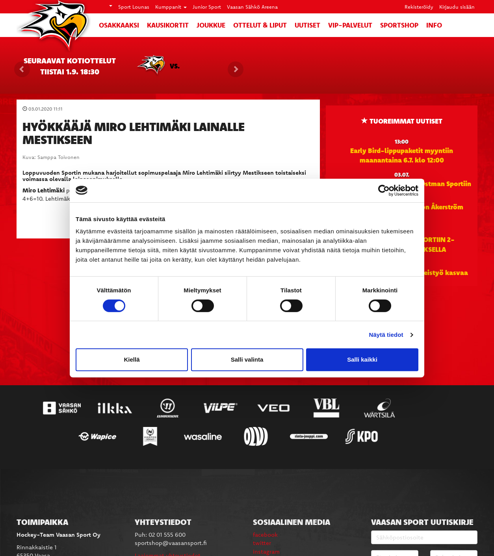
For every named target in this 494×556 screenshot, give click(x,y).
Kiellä (131, 359)
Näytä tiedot (386, 334)
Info (434, 25)
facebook (265, 534)
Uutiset (307, 25)
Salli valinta (247, 359)
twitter (262, 543)
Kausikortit (168, 25)
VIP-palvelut (350, 25)
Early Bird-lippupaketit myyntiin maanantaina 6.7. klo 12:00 (401, 155)
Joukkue (211, 25)
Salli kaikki (362, 359)
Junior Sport (207, 7)
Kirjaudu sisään (457, 7)
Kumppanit (171, 7)
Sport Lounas (133, 7)
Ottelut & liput (260, 25)
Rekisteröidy (419, 7)
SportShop (399, 25)
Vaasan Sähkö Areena (252, 7)
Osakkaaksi (119, 25)
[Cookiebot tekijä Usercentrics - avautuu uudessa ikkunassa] (383, 190)
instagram (266, 551)
